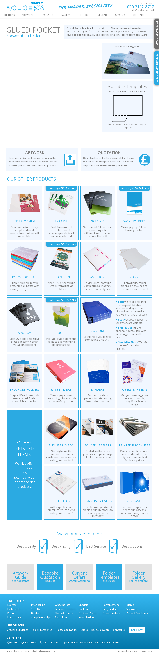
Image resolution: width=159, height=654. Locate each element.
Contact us (119, 630)
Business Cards (88, 613)
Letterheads (14, 617)
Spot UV (36, 609)
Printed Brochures (137, 613)
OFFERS (84, 14)
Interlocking (38, 605)
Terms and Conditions (127, 651)
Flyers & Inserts (64, 613)
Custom (83, 609)
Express (11, 605)
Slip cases (132, 609)
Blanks (130, 605)
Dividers (36, 613)
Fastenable (13, 609)
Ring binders (110, 609)
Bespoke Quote (100, 630)
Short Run (61, 617)
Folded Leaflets (111, 613)
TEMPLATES (46, 14)
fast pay (137, 630)
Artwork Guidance (17, 630)
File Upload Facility (66, 630)
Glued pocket (62, 605)
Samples (120, 14)
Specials (83, 605)
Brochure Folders (65, 609)
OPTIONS (9, 14)
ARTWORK (28, 14)
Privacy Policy (146, 651)
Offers (84, 630)
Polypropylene (111, 605)
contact (138, 14)
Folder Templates (42, 630)
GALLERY (65, 14)
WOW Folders (86, 617)
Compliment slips (41, 617)
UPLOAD (102, 14)
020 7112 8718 (140, 7)
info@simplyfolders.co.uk (143, 10)
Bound (11, 613)
